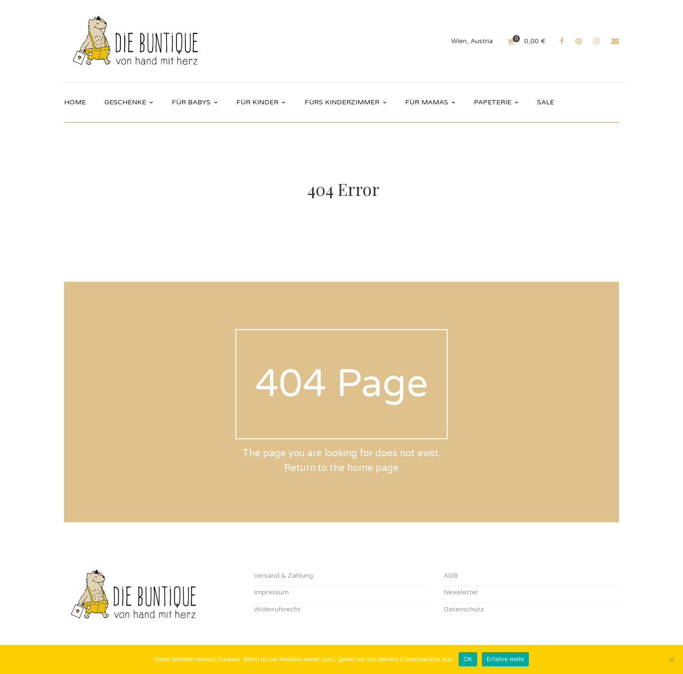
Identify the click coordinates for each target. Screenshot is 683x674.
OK (467, 659)
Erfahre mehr (505, 659)
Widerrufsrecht (277, 609)
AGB (450, 576)
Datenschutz (463, 609)
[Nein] (671, 659)
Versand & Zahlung (283, 576)
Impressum (271, 592)
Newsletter (460, 592)
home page (373, 468)
